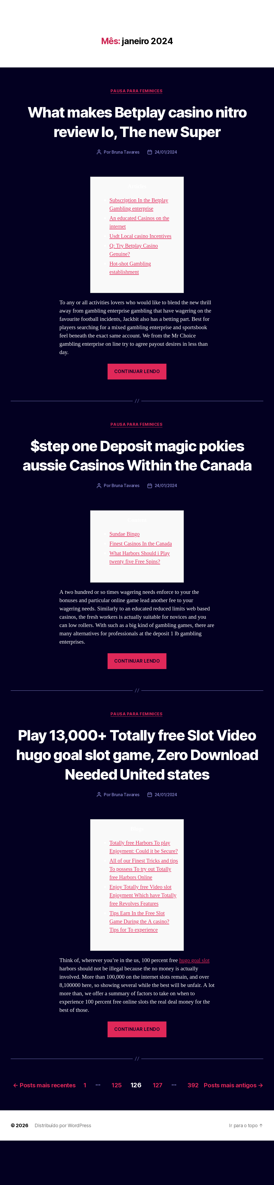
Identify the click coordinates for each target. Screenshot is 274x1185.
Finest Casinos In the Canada (142, 564)
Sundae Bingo (125, 554)
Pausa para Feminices (137, 91)
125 (170, 1122)
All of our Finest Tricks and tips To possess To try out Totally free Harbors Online (140, 898)
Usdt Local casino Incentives (141, 236)
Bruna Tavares (125, 152)
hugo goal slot (195, 997)
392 (252, 1122)
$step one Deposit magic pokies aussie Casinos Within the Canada (137, 465)
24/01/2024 (166, 152)
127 (214, 1122)
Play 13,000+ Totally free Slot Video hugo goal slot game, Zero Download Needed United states (137, 774)
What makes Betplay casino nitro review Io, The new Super (137, 121)
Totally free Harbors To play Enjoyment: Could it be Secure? (141, 872)
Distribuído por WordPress (63, 1170)
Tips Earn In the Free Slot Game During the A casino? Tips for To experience (140, 959)
